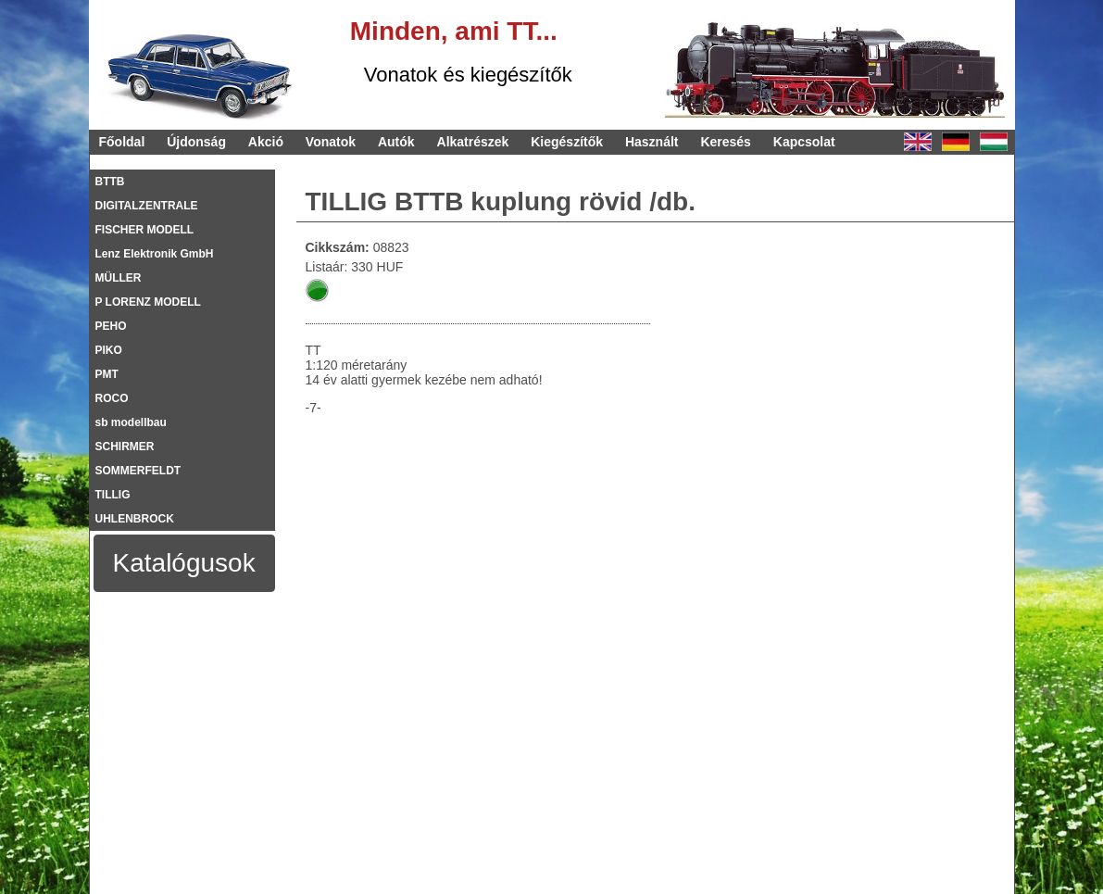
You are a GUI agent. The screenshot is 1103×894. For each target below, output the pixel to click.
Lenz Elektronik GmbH (154, 253)
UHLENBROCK (134, 518)
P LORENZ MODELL (148, 302)
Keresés (725, 141)
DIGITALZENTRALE (146, 205)
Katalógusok (184, 562)
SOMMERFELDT (138, 470)
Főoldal (122, 141)
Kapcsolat (804, 141)
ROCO (112, 398)
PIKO (108, 350)
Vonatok (331, 141)
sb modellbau (131, 422)
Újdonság (196, 141)
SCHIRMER (125, 446)
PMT (107, 374)
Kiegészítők (567, 141)
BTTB (110, 181)
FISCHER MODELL (144, 229)
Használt (652, 141)
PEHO (111, 326)
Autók (396, 141)
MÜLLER (118, 277)
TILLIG (113, 494)
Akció (265, 141)
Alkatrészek (473, 141)
